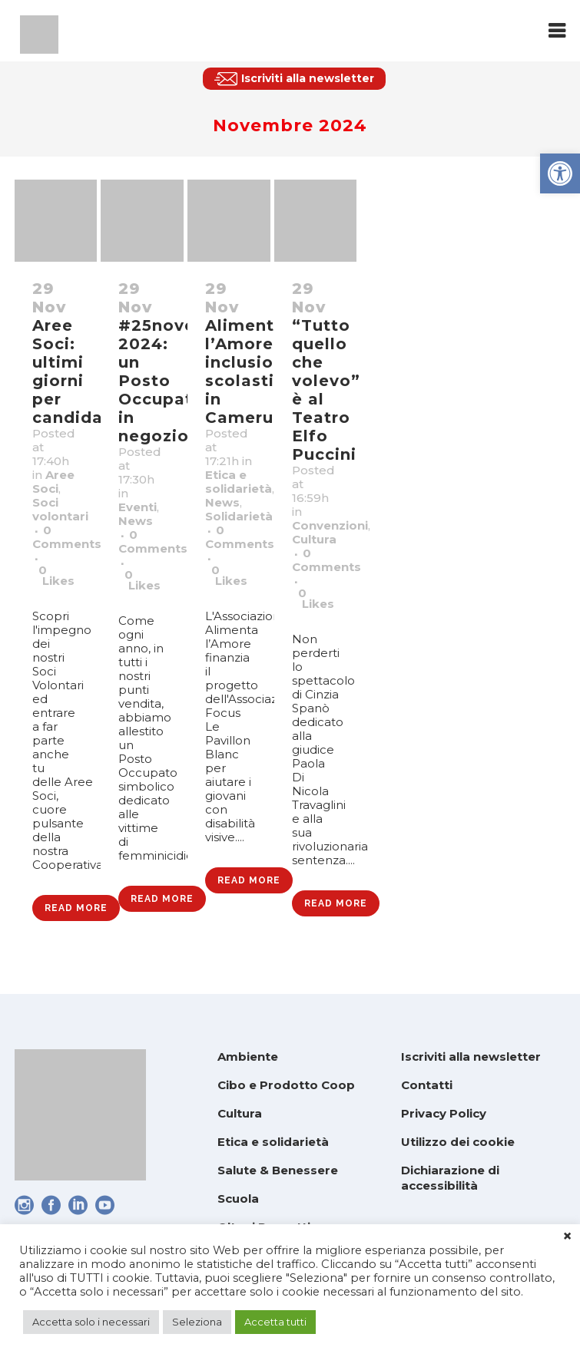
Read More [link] (76, 908)
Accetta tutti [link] (275, 1322)
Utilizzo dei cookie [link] (458, 1141)
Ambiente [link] (247, 1056)
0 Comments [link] (66, 537)
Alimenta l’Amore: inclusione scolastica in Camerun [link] (250, 371)
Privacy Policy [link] (443, 1113)
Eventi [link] (137, 507)
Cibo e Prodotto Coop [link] (286, 1085)
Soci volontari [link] (60, 509)
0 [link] (56, 575)
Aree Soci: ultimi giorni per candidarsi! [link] (81, 371)
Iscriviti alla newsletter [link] (471, 1056)
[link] (560, 173)
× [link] (567, 1236)
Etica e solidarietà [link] (238, 481)
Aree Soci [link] (53, 481)
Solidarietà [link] (239, 516)
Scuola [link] (238, 1198)
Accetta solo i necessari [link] (91, 1322)
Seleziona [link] (197, 1322)
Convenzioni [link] (330, 525)
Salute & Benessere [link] (277, 1170)
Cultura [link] (314, 539)
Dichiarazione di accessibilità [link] (450, 1178)
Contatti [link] (426, 1085)
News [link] (135, 520)
